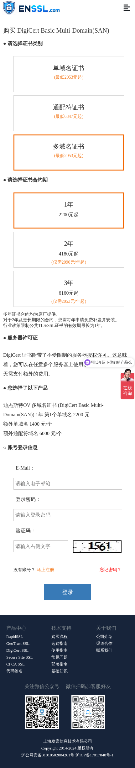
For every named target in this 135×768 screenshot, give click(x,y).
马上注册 (45, 569)
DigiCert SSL (17, 650)
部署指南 (59, 664)
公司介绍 (104, 636)
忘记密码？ (111, 569)
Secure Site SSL (19, 657)
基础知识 (59, 671)
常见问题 (59, 657)
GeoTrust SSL (17, 643)
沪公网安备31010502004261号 (47, 755)
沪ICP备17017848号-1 (94, 755)
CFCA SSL (15, 664)
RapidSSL (14, 636)
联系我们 (104, 650)
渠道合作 (104, 643)
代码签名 (14, 671)
